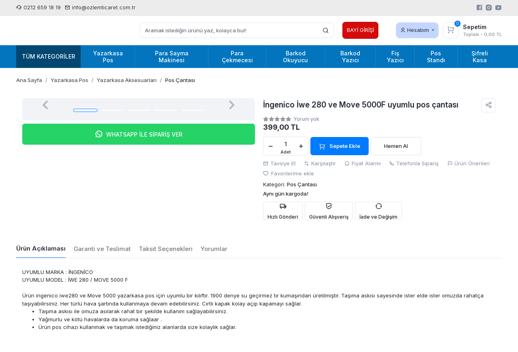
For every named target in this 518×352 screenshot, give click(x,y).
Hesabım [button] (415, 30)
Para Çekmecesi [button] (237, 56)
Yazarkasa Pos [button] (108, 56)
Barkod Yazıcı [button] (350, 56)
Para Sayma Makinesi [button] (172, 56)
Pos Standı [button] (436, 56)
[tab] (41, 249)
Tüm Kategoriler (48, 56)
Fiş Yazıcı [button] (395, 56)
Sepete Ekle (339, 146)
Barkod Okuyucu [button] (295, 56)
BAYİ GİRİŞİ (360, 30)
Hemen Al (396, 146)
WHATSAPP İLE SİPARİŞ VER (139, 134)
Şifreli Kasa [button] (479, 56)
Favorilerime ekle (288, 173)
